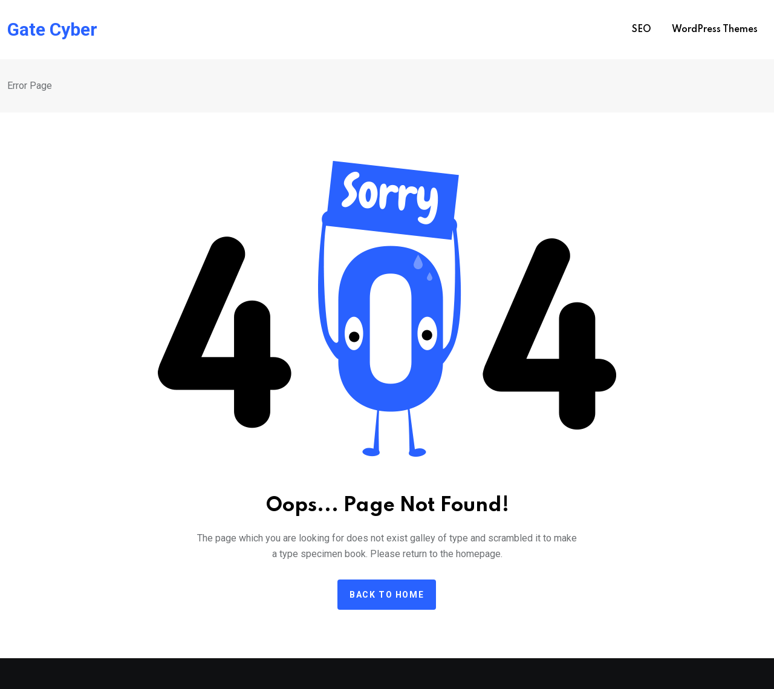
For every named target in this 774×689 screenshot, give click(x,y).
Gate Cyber (52, 29)
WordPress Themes (715, 29)
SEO (641, 29)
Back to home (387, 594)
